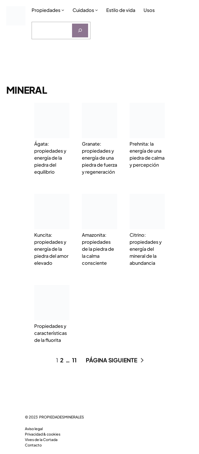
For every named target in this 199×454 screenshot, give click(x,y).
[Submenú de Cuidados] (96, 10)
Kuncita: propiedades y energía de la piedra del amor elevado (51, 249)
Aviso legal (34, 428)
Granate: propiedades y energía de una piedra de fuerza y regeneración (99, 158)
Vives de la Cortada (41, 439)
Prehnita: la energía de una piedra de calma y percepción (147, 154)
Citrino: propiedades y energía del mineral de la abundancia (146, 249)
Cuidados (83, 10)
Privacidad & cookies (42, 434)
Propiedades (46, 10)
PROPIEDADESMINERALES (61, 417)
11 (74, 360)
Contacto (33, 445)
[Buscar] (80, 30)
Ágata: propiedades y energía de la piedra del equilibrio (50, 158)
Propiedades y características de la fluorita (50, 333)
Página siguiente (114, 360)
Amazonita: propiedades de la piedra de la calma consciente (98, 249)
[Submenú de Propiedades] (62, 10)
